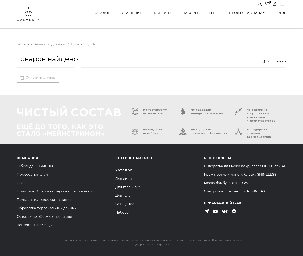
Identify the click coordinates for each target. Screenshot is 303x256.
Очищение (124, 204)
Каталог (40, 44)
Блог (21, 183)
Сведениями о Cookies (226, 239)
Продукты (78, 44)
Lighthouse (164, 244)
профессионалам (247, 13)
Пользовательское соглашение (44, 200)
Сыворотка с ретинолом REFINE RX (234, 191)
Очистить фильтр (40, 78)
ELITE (213, 13)
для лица (162, 13)
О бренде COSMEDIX (35, 166)
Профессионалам (32, 174)
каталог (102, 13)
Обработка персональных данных (46, 208)
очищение (131, 13)
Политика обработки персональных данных (55, 191)
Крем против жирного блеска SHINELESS (240, 174)
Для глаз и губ (127, 187)
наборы (190, 13)
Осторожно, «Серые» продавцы (44, 217)
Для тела (123, 196)
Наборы (122, 212)
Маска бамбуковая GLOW (226, 183)
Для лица (58, 44)
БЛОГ (281, 13)
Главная (23, 44)
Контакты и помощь (34, 225)
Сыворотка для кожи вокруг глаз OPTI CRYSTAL (245, 166)
